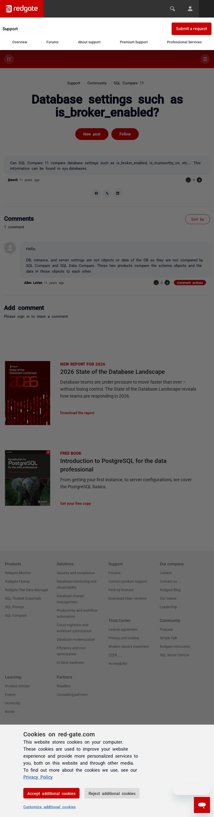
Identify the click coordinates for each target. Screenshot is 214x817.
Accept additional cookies (51, 793)
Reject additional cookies (112, 793)
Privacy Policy (38, 776)
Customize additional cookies (49, 806)
